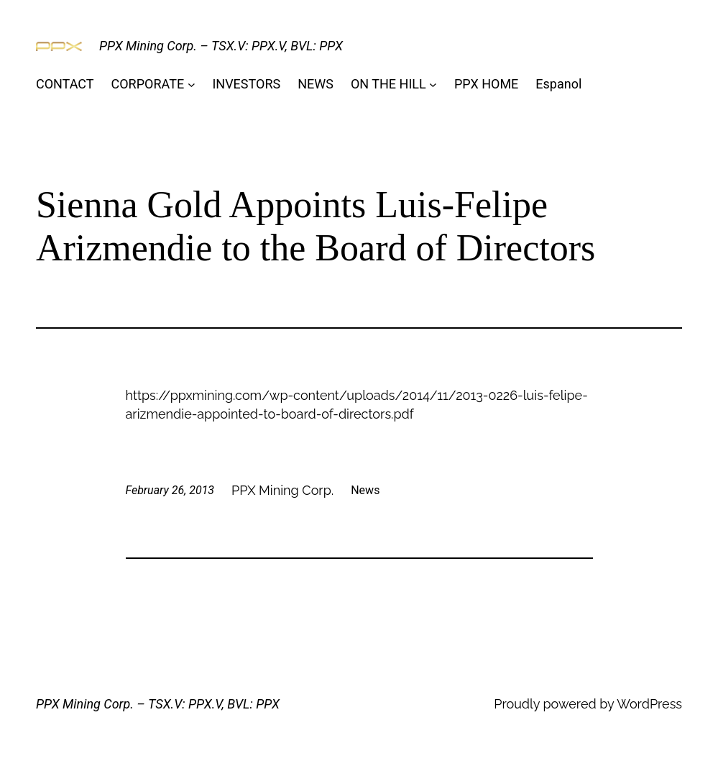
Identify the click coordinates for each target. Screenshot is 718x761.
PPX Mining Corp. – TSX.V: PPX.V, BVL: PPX (221, 45)
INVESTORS (246, 83)
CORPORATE (148, 83)
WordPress (649, 703)
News (365, 490)
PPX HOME (486, 83)
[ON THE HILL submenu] (433, 84)
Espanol (558, 83)
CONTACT (65, 83)
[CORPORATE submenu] (191, 84)
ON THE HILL (388, 83)
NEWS (315, 83)
